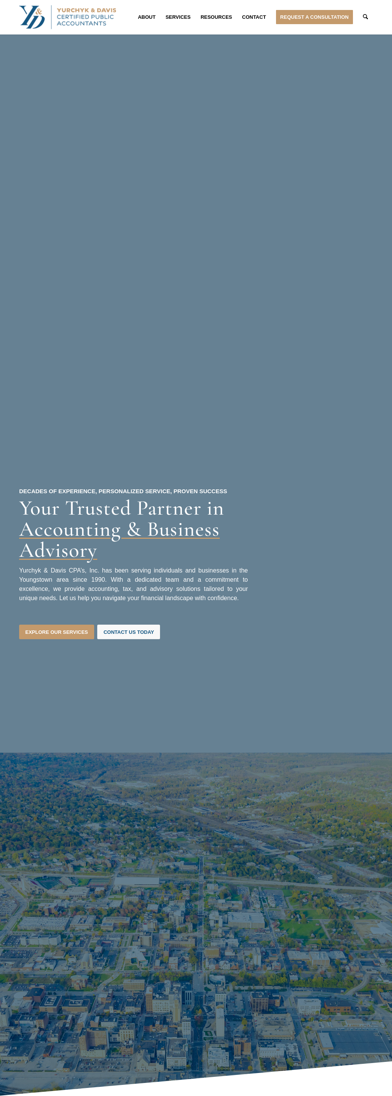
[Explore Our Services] (56, 632)
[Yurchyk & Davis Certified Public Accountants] (67, 17)
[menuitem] (146, 17)
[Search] (365, 17)
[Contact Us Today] (128, 632)
